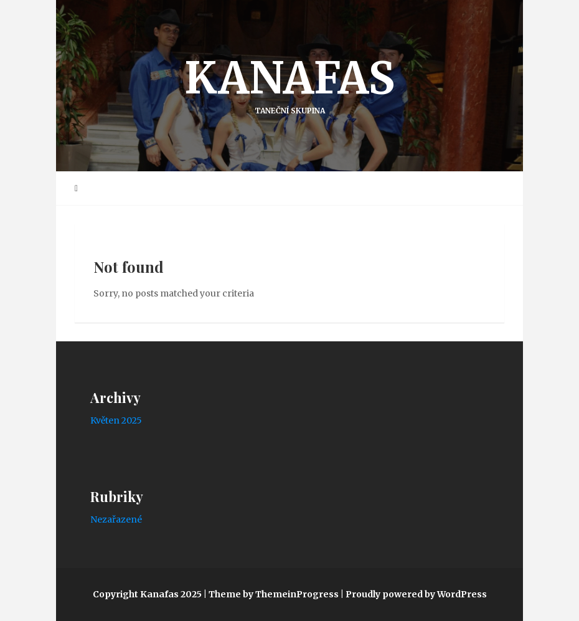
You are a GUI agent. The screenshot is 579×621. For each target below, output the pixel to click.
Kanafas (289, 82)
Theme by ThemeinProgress (274, 594)
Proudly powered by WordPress (416, 594)
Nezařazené (116, 519)
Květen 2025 (116, 420)
